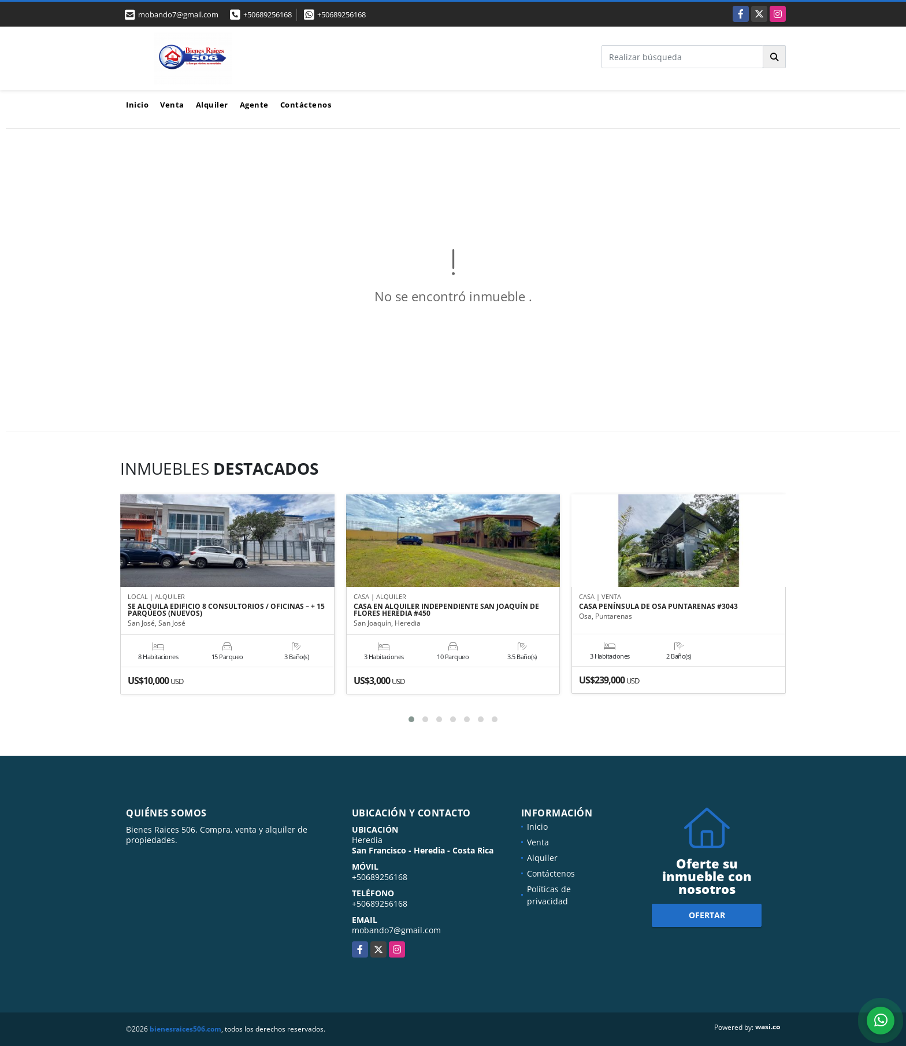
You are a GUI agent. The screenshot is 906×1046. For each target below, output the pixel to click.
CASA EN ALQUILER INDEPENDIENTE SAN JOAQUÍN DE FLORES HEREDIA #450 (446, 610)
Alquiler (212, 104)
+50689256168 (267, 14)
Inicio (137, 104)
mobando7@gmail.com (396, 930)
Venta (172, 104)
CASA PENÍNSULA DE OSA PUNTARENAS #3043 (658, 606)
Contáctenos (306, 104)
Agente (254, 104)
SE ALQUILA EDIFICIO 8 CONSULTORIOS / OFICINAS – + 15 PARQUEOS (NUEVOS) (226, 610)
